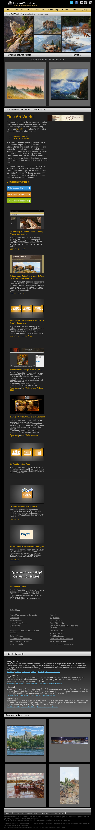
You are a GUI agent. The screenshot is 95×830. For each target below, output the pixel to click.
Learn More (14, 249)
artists (58, 820)
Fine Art (19, 10)
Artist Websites (56, 633)
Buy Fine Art (54, 618)
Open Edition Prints (57, 623)
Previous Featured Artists (18, 55)
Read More (14, 388)
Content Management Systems (62, 644)
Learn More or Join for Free (21, 336)
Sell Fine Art (14, 618)
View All (27, 715)
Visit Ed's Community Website (24, 695)
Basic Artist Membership (19, 641)
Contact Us (19, 813)
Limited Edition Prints (18, 623)
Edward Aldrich (43, 14)
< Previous (75, 55)
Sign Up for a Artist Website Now (26, 389)
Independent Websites (20, 138)
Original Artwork (56, 620)
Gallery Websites (16, 636)
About (8, 813)
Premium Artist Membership (21, 639)
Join (74, 10)
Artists (29, 10)
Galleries (40, 10)
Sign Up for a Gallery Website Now (24, 436)
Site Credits (59, 813)
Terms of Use (46, 813)
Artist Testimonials (17, 644)
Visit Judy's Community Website (25, 707)
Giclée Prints (15, 626)
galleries (67, 820)
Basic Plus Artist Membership (61, 639)
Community (53, 10)
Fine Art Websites (57, 631)
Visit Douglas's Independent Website (50, 683)
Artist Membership (57, 636)
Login (82, 10)
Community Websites (20, 136)
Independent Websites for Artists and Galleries (24, 632)
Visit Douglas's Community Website (26, 683)
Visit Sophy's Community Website (25, 672)
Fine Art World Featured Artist (20, 14)
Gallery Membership (58, 641)
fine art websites (22, 129)
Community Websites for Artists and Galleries (64, 627)
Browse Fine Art (16, 620)
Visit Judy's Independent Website (47, 707)
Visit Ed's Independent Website (45, 695)
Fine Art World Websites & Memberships (26, 109)
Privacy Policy (32, 813)
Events (65, 10)
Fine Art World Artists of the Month (23, 615)
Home (9, 10)
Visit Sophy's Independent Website (49, 672)
